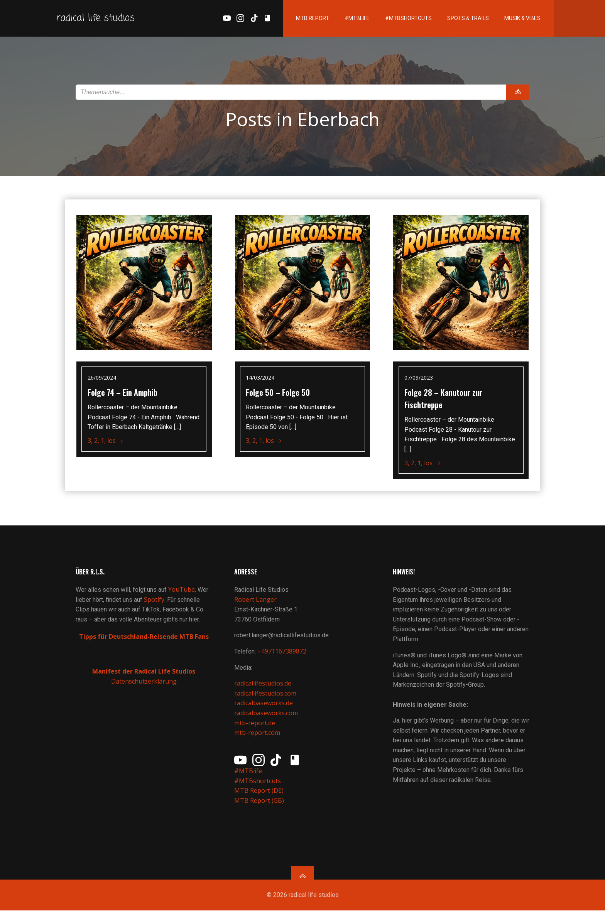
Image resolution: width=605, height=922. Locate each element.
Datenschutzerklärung (144, 689)
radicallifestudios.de (263, 691)
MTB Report (302, 19)
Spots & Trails (458, 19)
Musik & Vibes (513, 19)
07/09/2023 (419, 379)
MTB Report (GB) (260, 808)
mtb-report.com (258, 740)
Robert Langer (256, 607)
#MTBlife (347, 19)
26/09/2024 (102, 379)
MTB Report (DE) (259, 798)
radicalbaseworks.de (264, 711)
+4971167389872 (282, 659)
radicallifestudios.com (266, 701)
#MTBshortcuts (398, 19)
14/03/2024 (261, 379)
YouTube (182, 597)
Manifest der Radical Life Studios (144, 679)
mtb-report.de (255, 730)
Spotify (155, 607)
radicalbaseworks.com (267, 721)
